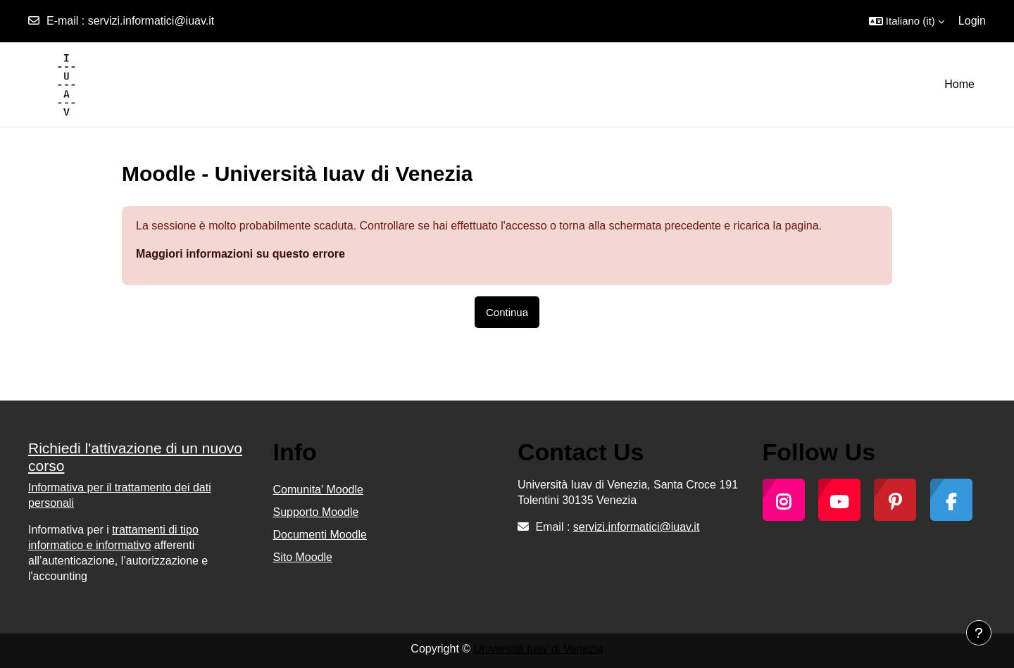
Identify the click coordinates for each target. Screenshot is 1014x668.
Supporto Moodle (316, 512)
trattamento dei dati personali (119, 495)
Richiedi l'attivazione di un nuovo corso (135, 457)
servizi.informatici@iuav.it (151, 21)
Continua (507, 312)
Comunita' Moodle (318, 490)
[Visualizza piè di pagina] (978, 632)
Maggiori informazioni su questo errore (240, 254)
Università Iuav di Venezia (538, 649)
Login (972, 21)
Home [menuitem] (959, 84)
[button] (906, 21)
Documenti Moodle (320, 535)
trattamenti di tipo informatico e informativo (113, 537)
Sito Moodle (303, 557)
